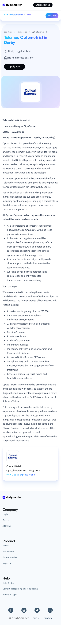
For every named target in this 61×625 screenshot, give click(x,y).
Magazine (7, 563)
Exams (6, 545)
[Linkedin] (50, 610)
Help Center (8, 583)
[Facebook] (10, 610)
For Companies (10, 557)
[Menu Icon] (56, 5)
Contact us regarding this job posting (20, 588)
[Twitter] (37, 610)
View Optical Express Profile (20, 474)
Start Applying (43, 5)
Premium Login (10, 594)
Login (5, 514)
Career (6, 520)
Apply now (52, 15)
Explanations (9, 551)
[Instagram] (24, 610)
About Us (7, 525)
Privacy (47, 618)
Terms (35, 618)
